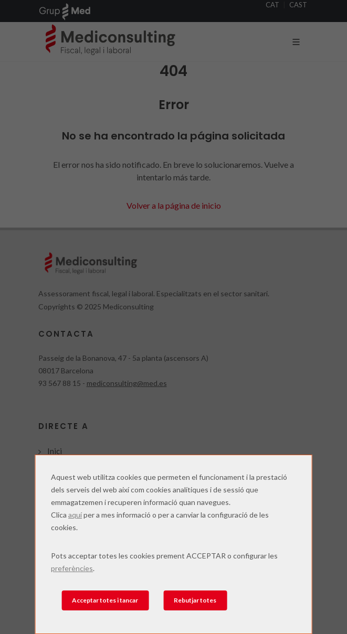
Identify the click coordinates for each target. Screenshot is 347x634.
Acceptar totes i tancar (105, 600)
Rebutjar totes (195, 600)
